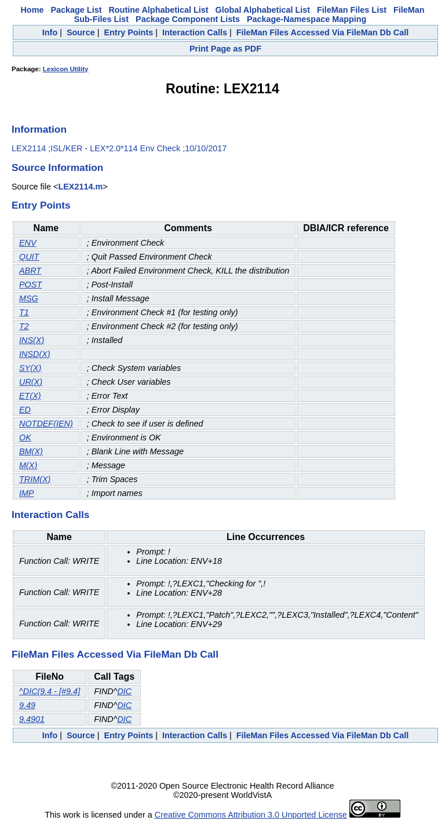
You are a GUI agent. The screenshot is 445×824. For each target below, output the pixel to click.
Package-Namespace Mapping (306, 19)
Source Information (57, 167)
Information (39, 129)
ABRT (30, 270)
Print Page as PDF (225, 48)
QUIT (29, 256)
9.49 (27, 705)
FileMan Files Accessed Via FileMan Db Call (322, 32)
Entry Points (128, 32)
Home (31, 9)
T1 (24, 312)
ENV (28, 242)
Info (49, 32)
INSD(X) (34, 354)
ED (25, 409)
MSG (28, 298)
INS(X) (31, 340)
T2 (24, 326)
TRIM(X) (34, 479)
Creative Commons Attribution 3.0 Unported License (251, 814)
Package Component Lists (188, 19)
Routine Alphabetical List (158, 9)
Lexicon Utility (66, 68)
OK (25, 437)
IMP (26, 493)
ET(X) (30, 395)
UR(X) (30, 382)
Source (81, 32)
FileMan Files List (351, 9)
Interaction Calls (194, 32)
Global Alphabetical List (263, 9)
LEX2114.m (80, 186)
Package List (75, 9)
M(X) (28, 465)
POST (30, 284)
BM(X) (31, 451)
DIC (124, 691)
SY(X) (30, 368)
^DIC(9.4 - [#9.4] (49, 691)
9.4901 (32, 719)
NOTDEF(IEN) (46, 423)
